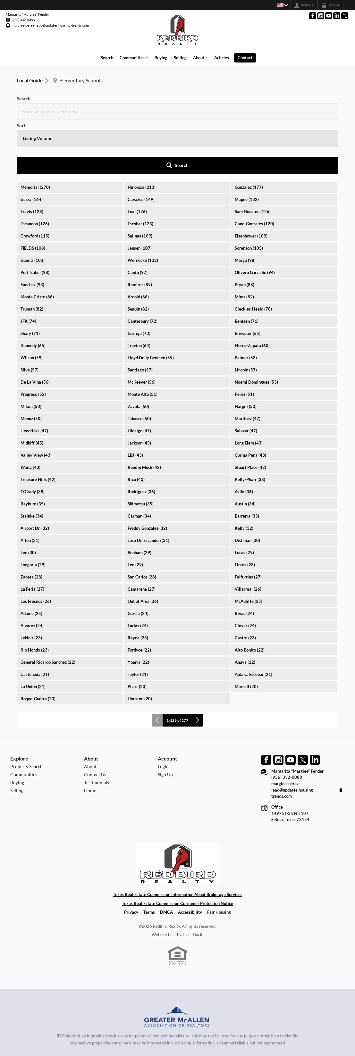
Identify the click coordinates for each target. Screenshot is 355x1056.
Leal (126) (137, 155)
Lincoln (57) (246, 314)
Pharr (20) (137, 630)
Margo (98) (245, 204)
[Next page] (197, 664)
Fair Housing (219, 856)
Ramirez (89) (140, 228)
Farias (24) (138, 569)
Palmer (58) (246, 301)
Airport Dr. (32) (35, 472)
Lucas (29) (244, 496)
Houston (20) (140, 642)
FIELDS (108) (33, 192)
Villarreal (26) (248, 533)
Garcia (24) (138, 557)
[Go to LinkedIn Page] (336, 15)
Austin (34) (245, 448)
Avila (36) (244, 435)
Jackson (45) (139, 387)
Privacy (131, 856)
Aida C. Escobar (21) (253, 618)
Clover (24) (245, 569)
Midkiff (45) (32, 387)
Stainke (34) (32, 460)
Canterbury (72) (142, 265)
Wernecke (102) (143, 204)
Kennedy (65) (33, 289)
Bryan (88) (244, 228)
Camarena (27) (142, 533)
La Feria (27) (32, 533)
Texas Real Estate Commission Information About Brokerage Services (177, 838)
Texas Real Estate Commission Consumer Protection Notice (177, 847)
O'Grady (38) (33, 435)
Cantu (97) (138, 216)
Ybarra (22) (138, 606)
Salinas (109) (140, 180)
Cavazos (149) (141, 143)
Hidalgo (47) (139, 375)
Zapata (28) (31, 521)
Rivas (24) (244, 557)
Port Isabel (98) (35, 216)
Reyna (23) (138, 582)
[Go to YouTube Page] (328, 15)
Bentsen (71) (246, 265)
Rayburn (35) (33, 448)
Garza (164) (32, 143)
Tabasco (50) (139, 362)
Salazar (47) (246, 375)
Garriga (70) (139, 277)
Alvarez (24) (32, 569)
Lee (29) (135, 508)
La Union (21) (33, 630)
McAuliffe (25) (248, 545)
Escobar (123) (140, 167)
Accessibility (190, 856)
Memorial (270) (35, 131)
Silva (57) (29, 314)
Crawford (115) (35, 180)
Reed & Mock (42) (144, 411)
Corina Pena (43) (250, 399)
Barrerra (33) (247, 460)
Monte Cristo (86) (37, 241)
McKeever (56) (142, 326)
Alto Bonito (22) (250, 594)
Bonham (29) (139, 496)
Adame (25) (31, 557)
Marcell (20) (246, 630)
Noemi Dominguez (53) (256, 326)
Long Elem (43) (249, 387)
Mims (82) (244, 241)
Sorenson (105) (249, 192)
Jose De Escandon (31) (148, 484)
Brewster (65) (247, 277)
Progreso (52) (33, 338)
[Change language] (280, 5)
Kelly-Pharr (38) (250, 423)
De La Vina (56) (35, 326)
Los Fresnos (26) (36, 545)
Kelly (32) (244, 472)
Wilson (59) (32, 301)
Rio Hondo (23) (35, 594)
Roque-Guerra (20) (38, 642)
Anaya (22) (245, 606)
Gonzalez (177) (249, 131)
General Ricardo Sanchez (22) (48, 606)
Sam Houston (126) (253, 155)
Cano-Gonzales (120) (254, 167)
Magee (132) (247, 143)
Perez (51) (244, 338)
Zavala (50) (138, 350)
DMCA (166, 856)
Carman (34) (139, 460)
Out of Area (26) (143, 545)
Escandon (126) (35, 167)
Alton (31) (30, 484)
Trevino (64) (139, 289)
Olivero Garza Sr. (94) (255, 216)
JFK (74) (28, 265)
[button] (320, 109)
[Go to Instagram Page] (320, 15)
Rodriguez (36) (141, 435)
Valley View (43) (36, 399)
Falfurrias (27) (248, 521)
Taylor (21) (138, 618)
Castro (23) (245, 582)
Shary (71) (30, 277)
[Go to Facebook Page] (312, 15)
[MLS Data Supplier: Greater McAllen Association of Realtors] (178, 962)
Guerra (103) (33, 204)
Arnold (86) (138, 241)
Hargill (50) (246, 350)
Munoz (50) (31, 362)
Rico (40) (136, 423)
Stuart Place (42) (250, 411)
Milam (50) (31, 350)
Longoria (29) (33, 508)
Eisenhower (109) (251, 180)
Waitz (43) (30, 411)
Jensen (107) (140, 192)
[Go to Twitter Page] (344, 15)
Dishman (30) (247, 484)
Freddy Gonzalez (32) (147, 472)
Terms (149, 856)
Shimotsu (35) (141, 448)
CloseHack (192, 878)
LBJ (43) (135, 399)
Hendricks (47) (34, 375)
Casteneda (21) (35, 618)
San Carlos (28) (142, 521)
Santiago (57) (140, 314)
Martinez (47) (247, 362)
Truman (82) (32, 253)
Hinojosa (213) (142, 131)
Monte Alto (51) (142, 338)
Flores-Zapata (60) (252, 289)
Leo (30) (28, 496)
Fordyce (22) (139, 594)
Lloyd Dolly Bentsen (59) (151, 301)
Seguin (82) (138, 253)
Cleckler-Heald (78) (253, 253)
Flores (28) (245, 508)
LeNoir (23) (31, 582)
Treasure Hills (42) (38, 423)
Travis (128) (32, 155)
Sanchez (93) (32, 228)
